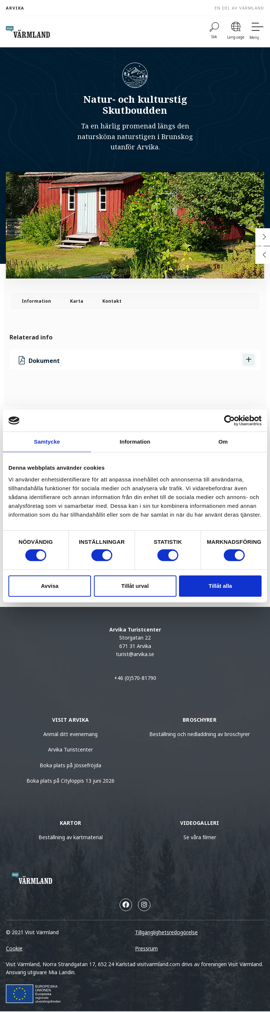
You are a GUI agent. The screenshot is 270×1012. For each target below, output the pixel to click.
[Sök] (214, 31)
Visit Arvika (70, 720)
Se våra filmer (199, 837)
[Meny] (256, 31)
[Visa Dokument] (248, 359)
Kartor (70, 823)
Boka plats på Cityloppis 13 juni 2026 (70, 780)
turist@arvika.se (135, 654)
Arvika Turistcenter (70, 749)
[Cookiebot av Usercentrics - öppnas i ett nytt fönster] (229, 420)
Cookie (14, 948)
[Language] (236, 31)
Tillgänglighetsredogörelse (166, 932)
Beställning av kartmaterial (71, 837)
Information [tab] (135, 441)
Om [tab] (222, 441)
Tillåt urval (135, 586)
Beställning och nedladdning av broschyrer (199, 734)
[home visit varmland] (28, 32)
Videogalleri (199, 823)
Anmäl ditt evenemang (70, 734)
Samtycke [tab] (47, 441)
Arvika (15, 8)
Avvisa (50, 586)
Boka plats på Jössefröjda (70, 765)
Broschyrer (199, 720)
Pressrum (146, 948)
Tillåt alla (220, 586)
